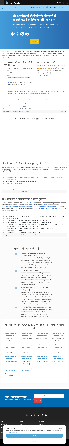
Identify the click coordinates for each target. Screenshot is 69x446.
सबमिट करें (38, 400)
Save (8, 73)
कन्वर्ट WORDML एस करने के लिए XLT (58, 357)
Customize (20, 440)
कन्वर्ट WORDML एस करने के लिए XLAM (58, 346)
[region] (34, 100)
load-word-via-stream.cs (9, 192)
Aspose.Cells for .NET (29, 55)
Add (44, 204)
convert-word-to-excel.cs (9, 111)
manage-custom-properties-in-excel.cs (13, 235)
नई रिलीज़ (41, 421)
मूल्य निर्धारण (4, 424)
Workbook (10, 77)
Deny (49, 440)
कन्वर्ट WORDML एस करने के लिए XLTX (26, 369)
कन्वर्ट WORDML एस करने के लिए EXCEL (42, 334)
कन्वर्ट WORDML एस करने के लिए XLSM (26, 357)
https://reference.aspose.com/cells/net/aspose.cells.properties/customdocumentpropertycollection (29, 206)
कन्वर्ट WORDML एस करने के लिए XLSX (42, 357)
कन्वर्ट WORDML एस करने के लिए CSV (10, 334)
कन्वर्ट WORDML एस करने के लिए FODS (58, 334)
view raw (63, 111)
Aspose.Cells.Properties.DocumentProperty (48, 208)
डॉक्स (21, 424)
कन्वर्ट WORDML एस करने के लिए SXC (26, 346)
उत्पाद (21, 421)
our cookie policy (14, 432)
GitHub (27, 111)
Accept (34, 435)
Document (10, 68)
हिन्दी (59, 2)
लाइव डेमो (41, 424)
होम (2, 421)
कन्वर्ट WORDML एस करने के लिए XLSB (10, 357)
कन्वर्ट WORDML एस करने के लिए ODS (10, 346)
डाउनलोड (34, 41)
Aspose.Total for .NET (8, 51)
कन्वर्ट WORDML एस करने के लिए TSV (42, 346)
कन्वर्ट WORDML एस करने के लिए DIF (26, 334)
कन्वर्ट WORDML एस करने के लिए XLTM (10, 369)
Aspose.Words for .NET (39, 53)
